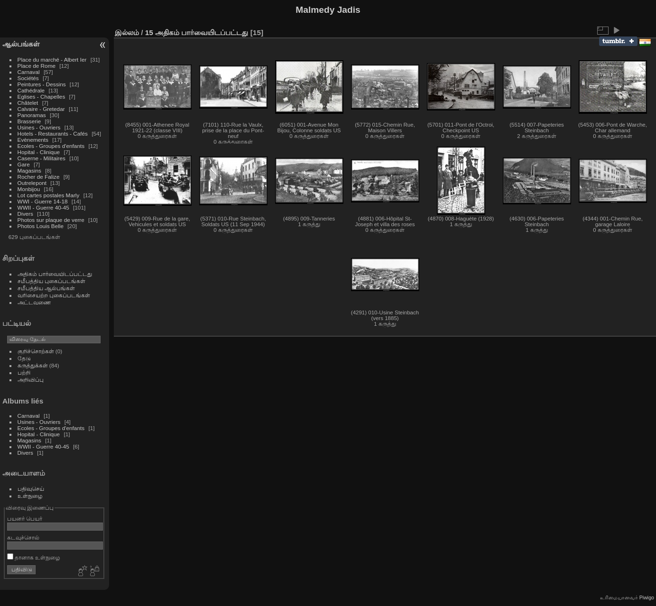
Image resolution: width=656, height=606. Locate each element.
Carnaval (29, 72)
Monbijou (30, 189)
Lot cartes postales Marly (49, 195)
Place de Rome (37, 66)
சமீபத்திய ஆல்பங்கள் (46, 288)
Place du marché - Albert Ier (53, 59)
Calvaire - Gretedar (41, 109)
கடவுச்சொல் (23, 537)
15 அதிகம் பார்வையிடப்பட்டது (197, 32)
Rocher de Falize (39, 177)
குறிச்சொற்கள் (36, 351)
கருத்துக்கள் (33, 365)
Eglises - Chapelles (41, 96)
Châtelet (28, 103)
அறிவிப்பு (31, 379)
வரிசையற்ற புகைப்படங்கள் (54, 295)
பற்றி (24, 372)
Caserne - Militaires (41, 158)
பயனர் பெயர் (24, 518)
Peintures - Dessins (42, 84)
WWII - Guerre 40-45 (43, 207)
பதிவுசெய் (31, 489)
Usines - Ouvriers (40, 127)
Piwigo (646, 597)
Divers (26, 214)
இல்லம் (127, 32)
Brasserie (29, 121)
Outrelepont (33, 183)
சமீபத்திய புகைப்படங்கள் (51, 281)
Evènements (34, 140)
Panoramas (32, 115)
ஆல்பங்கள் (21, 44)
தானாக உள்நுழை (34, 557)
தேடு (24, 358)
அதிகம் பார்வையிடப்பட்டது (55, 274)
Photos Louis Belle (41, 226)
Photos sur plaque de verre (52, 220)
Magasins (29, 170)
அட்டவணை (34, 302)
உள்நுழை (30, 496)
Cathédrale (32, 90)
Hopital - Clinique (40, 152)
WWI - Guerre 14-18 (43, 201)
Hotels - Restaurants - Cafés (53, 133)
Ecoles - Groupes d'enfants (52, 146)
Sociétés (28, 78)
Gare (24, 164)
